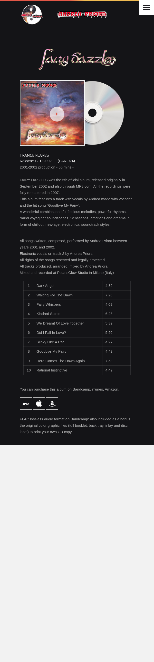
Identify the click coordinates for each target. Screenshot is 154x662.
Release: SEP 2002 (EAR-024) (47, 161)
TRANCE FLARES (34, 155)
